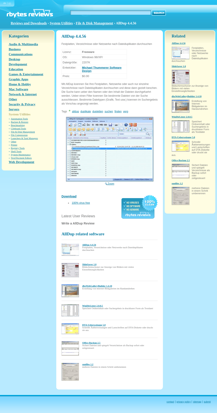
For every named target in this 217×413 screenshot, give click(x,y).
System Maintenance (21, 154)
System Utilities (61, 23)
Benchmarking (18, 125)
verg (125, 111)
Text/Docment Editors (21, 158)
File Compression (19, 135)
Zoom (110, 182)
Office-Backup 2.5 (91, 342)
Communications (20, 54)
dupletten (97, 111)
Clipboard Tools (18, 128)
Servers (14, 109)
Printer (14, 144)
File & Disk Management (94, 23)
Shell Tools (16, 151)
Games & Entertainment (26, 74)
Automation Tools (19, 118)
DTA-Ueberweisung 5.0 (94, 325)
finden (118, 111)
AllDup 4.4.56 (89, 244)
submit (207, 401)
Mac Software (18, 89)
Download (69, 196)
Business (15, 49)
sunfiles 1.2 (87, 364)
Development (18, 64)
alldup (75, 111)
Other (13, 99)
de (4, 3)
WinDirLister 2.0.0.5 (92, 305)
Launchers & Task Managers (24, 138)
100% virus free (81, 202)
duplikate (85, 111)
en (10, 3)
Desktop (14, 59)
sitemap (197, 401)
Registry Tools (18, 148)
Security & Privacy (22, 104)
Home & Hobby (20, 84)
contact (170, 401)
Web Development (21, 162)
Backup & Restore (19, 122)
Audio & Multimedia (23, 44)
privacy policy (184, 401)
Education (16, 69)
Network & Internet (23, 94)
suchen (109, 111)
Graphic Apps (18, 79)
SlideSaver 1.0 (89, 264)
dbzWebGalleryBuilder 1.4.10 (97, 286)
